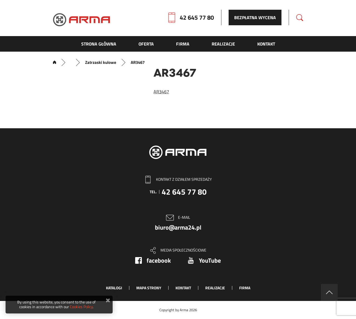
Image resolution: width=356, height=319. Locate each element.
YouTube (210, 260)
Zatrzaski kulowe (100, 62)
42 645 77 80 (197, 17)
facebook (159, 260)
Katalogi (114, 288)
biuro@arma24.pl (178, 227)
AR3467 (161, 91)
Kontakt (183, 288)
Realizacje (215, 288)
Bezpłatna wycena (255, 17)
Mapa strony (148, 288)
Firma (244, 288)
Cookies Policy (81, 307)
